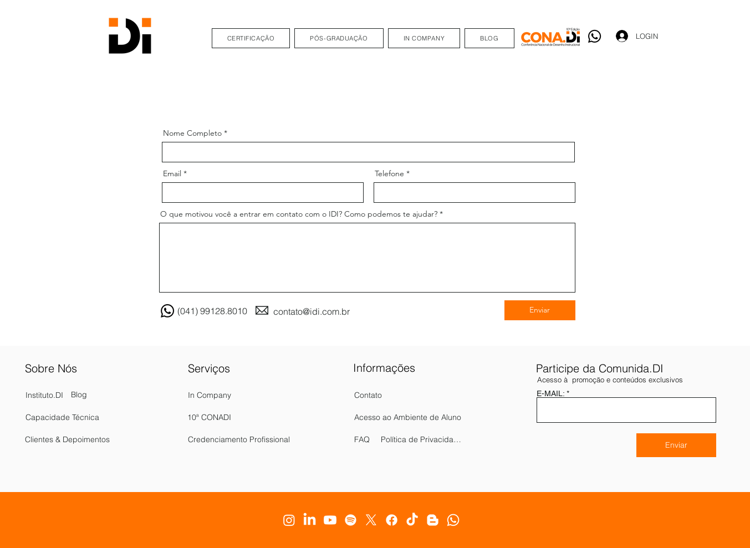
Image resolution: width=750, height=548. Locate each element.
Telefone (389, 173)
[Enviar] (539, 310)
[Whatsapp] (594, 36)
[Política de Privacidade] (422, 439)
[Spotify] (350, 520)
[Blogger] (432, 520)
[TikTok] (412, 520)
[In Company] (249, 395)
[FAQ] (371, 439)
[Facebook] (391, 520)
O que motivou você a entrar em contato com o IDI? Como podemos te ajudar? (298, 214)
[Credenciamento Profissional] (249, 439)
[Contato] (386, 395)
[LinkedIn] (309, 520)
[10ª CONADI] (248, 417)
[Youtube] (330, 520)
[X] (371, 520)
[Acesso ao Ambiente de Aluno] (408, 417)
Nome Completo (192, 133)
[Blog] (82, 395)
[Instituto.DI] (68, 395)
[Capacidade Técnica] (83, 417)
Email (172, 173)
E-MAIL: (550, 393)
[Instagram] (289, 520)
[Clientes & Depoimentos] (79, 439)
